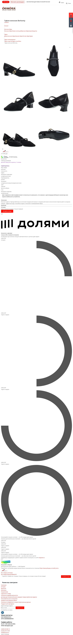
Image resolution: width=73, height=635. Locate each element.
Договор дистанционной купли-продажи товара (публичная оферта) (19, 597)
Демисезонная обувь (9, 36)
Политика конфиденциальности (9, 595)
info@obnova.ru (5, 632)
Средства (34, 31)
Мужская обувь (25, 31)
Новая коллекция (16, 31)
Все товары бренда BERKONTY (9, 574)
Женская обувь (8, 31)
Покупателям (4, 592)
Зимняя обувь (19, 36)
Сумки (30, 31)
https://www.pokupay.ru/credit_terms (49, 568)
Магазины (3, 590)
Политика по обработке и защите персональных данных (16, 602)
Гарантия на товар (6, 593)
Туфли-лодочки (8, 41)
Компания (3, 585)
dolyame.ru (42, 557)
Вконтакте (2, 612)
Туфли (31, 36)
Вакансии (3, 588)
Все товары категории (7, 572)
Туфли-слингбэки (16, 41)
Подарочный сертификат (7, 604)
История (3, 586)
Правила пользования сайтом (9, 600)
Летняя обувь (26, 36)
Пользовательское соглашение (9, 598)
